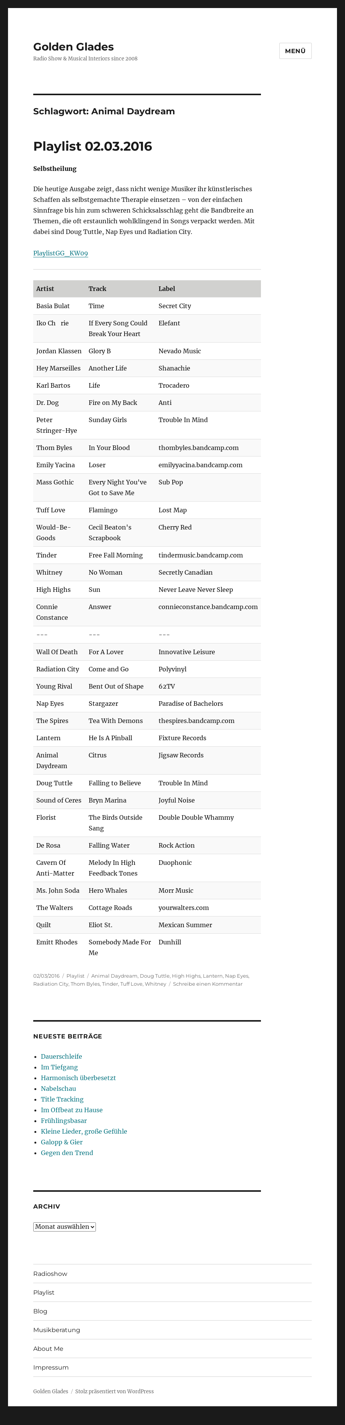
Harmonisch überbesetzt (78, 1078)
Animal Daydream (114, 976)
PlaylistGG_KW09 (60, 253)
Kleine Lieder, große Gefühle (84, 1131)
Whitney (155, 984)
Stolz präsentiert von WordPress (114, 1391)
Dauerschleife (61, 1056)
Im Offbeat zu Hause (72, 1110)
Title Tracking (62, 1099)
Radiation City (50, 984)
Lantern (213, 976)
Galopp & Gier (62, 1142)
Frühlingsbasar (64, 1120)
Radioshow (50, 1273)
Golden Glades (73, 46)
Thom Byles (85, 984)
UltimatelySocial (235, 1419)
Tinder (110, 984)
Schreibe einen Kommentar (208, 984)
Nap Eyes (236, 976)
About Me (48, 1348)
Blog (40, 1311)
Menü (295, 51)
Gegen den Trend (67, 1153)
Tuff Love (131, 984)
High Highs (186, 976)
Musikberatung (56, 1330)
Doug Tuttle (155, 976)
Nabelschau (58, 1088)
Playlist (75, 976)
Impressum (51, 1367)
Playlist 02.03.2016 (92, 146)
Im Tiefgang (59, 1067)
